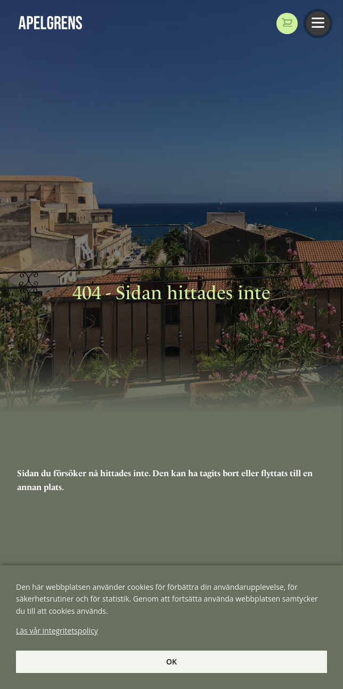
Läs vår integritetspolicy (57, 631)
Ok (171, 661)
